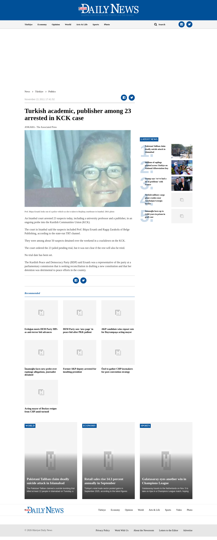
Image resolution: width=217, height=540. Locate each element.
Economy (42, 24)
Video (179, 510)
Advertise (187, 530)
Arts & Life (82, 24)
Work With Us (122, 530)
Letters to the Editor (168, 530)
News (27, 91)
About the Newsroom (144, 530)
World (68, 24)
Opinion (56, 24)
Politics (52, 91)
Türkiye (29, 24)
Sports (96, 24)
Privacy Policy (103, 530)
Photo (107, 24)
